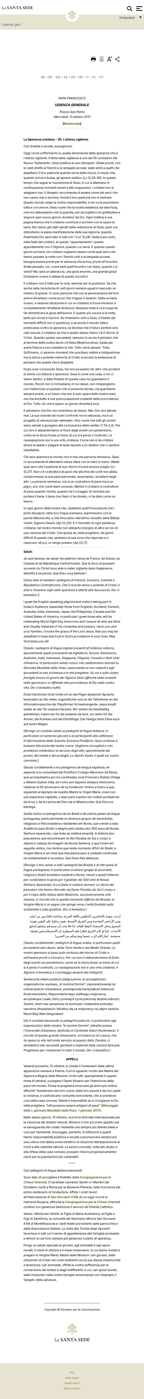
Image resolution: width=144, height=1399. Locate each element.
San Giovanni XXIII (64, 1197)
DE (50, 77)
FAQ (72, 1372)
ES (66, 77)
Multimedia (72, 124)
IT (87, 77)
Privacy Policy (72, 1388)
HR (80, 77)
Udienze (8, 24)
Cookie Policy (72, 1383)
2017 (18, 24)
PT (102, 77)
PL (94, 77)
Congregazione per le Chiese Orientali (92, 1202)
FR (73, 77)
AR (43, 77)
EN (58, 77)
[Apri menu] (138, 8)
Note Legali (72, 1378)
